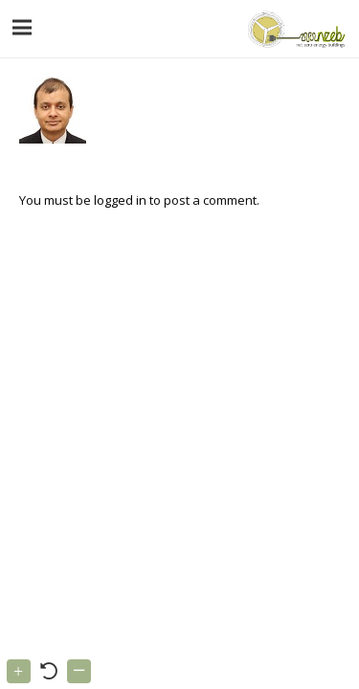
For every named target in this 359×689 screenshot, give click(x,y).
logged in (120, 200)
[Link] (294, 29)
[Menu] (22, 28)
